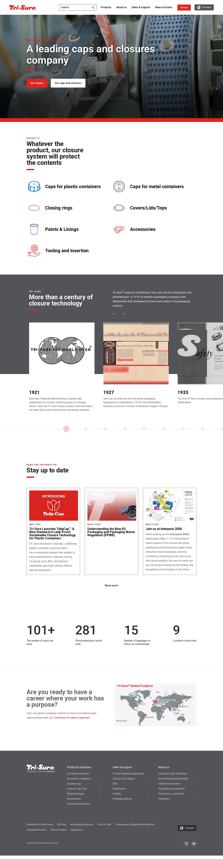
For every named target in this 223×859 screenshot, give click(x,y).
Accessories (143, 229)
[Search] (93, 7)
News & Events (163, 7)
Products (106, 7)
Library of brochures (124, 782)
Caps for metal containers (157, 186)
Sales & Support (141, 7)
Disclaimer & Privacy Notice (40, 828)
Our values (37, 83)
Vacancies (164, 802)
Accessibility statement (81, 828)
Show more (111, 589)
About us (121, 7)
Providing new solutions (171, 792)
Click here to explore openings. (72, 721)
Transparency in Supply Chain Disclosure (135, 828)
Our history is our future (171, 797)
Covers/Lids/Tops (148, 208)
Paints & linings (75, 797)
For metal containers (78, 777)
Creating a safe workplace (172, 777)
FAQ (115, 787)
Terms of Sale (104, 828)
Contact (184, 7)
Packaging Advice (122, 802)
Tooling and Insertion (67, 250)
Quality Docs (77, 833)
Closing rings (58, 208)
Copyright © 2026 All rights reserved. (43, 846)
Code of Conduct (58, 833)
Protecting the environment (173, 782)
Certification (119, 792)
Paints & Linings (62, 229)
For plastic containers (79, 782)
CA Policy (61, 828)
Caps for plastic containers (73, 186)
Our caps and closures (68, 83)
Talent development (169, 787)
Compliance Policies (36, 833)
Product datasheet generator (128, 777)
